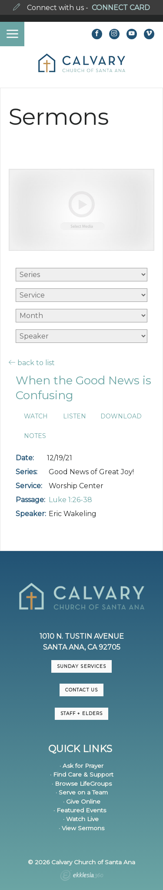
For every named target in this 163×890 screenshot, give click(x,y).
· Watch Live (81, 818)
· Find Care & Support (81, 774)
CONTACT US (81, 690)
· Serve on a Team (82, 792)
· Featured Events (79, 810)
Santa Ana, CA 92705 (81, 647)
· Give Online (81, 801)
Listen (74, 416)
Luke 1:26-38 (70, 500)
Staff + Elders (81, 713)
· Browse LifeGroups (82, 783)
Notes (35, 436)
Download (121, 416)
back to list (32, 362)
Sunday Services (81, 666)
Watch (36, 416)
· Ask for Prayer (81, 765)
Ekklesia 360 (81, 876)
